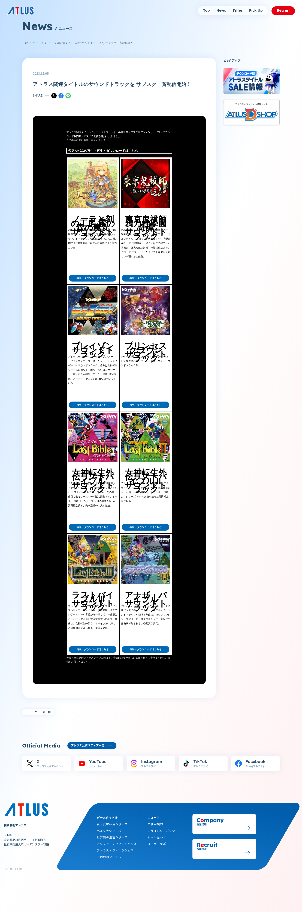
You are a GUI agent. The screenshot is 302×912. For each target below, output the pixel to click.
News (221, 11)
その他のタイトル (109, 855)
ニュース (38, 42)
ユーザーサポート (160, 842)
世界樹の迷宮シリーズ (112, 836)
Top (206, 11)
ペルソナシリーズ (109, 829)
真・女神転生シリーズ (112, 823)
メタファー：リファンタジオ (117, 842)
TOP (25, 42)
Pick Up (256, 11)
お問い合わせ (157, 836)
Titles (237, 11)
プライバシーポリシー (163, 829)
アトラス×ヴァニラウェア (115, 849)
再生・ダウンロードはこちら (93, 278)
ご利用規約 (155, 823)
